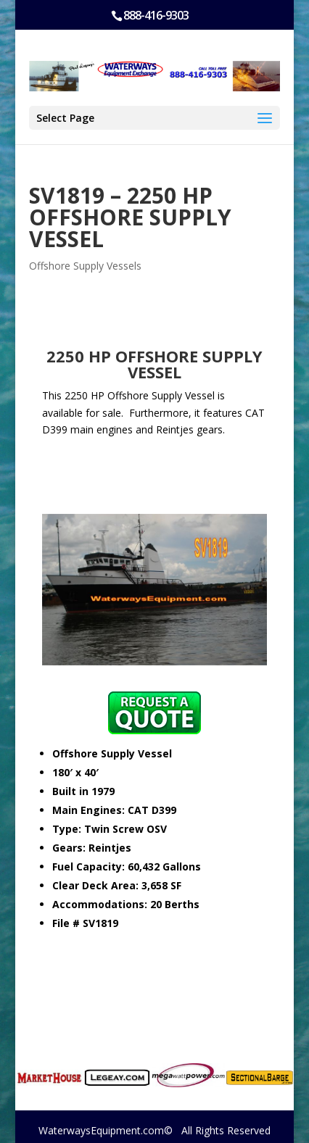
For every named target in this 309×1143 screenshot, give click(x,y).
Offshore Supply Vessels (85, 266)
